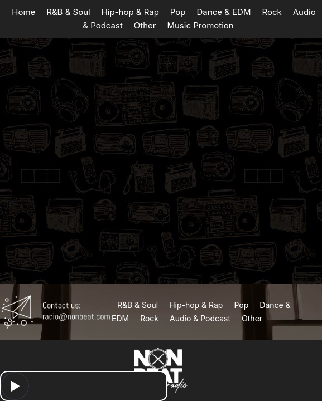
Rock (271, 12)
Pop (178, 12)
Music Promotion (200, 25)
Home (23, 12)
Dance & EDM (224, 12)
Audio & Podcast (200, 318)
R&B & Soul (68, 12)
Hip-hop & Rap (130, 12)
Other (145, 25)
